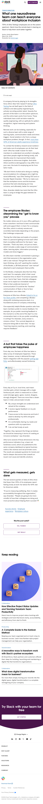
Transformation (8, 10)
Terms (9, 788)
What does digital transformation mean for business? (18, 673)
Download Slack (7, 783)
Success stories (10, 509)
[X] (23, 739)
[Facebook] (19, 739)
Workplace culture (21, 511)
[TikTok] (31, 739)
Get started (32, 2)
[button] (21, 734)
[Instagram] (16, 739)
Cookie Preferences (19, 788)
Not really (21, 532)
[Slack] (6, 2)
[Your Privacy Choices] (9, 792)
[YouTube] (27, 739)
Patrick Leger (14, 38)
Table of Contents (8, 88)
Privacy (3, 788)
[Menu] (40, 2)
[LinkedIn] (12, 739)
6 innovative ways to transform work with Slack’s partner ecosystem (20, 652)
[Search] (25, 2)
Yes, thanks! (21, 526)
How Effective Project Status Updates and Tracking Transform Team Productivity (20, 609)
